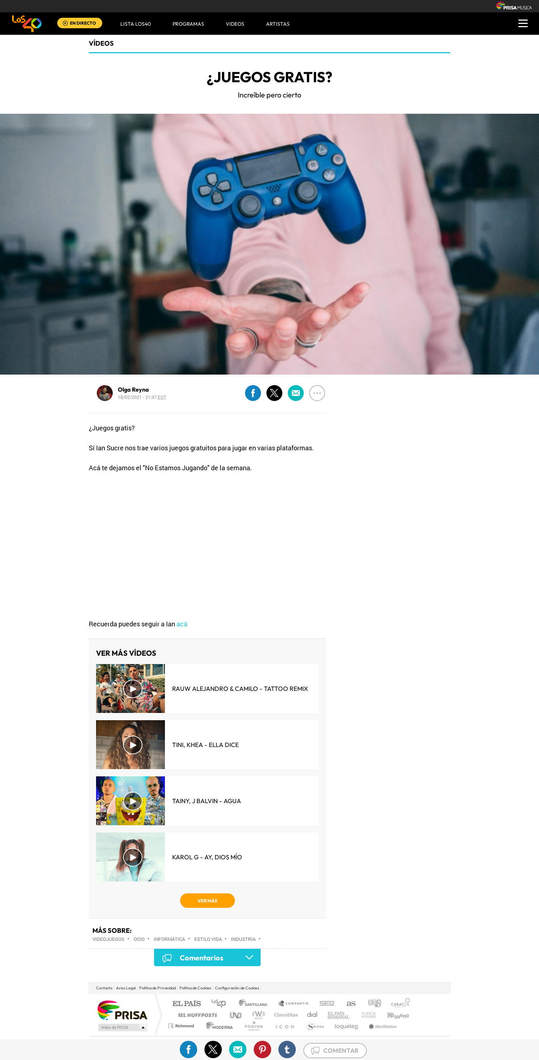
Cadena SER (325, 1004)
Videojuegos (108, 939)
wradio (257, 1014)
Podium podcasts (253, 1025)
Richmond (181, 1025)
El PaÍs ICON (284, 1025)
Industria (243, 939)
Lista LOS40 (135, 24)
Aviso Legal (126, 987)
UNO (236, 1014)
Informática (169, 939)
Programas (188, 24)
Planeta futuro (366, 1014)
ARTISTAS (278, 24)
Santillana (255, 1004)
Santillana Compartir (293, 1004)
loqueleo (347, 1025)
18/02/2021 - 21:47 (142, 397)
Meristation (381, 1025)
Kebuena (392, 1014)
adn (371, 1004)
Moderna (218, 1025)
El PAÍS (186, 1004)
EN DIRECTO (83, 23)
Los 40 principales (221, 1004)
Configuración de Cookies (237, 987)
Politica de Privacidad (157, 987)
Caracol (398, 1004)
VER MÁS (207, 900)
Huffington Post (196, 1014)
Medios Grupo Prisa (122, 1027)
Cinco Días (285, 1014)
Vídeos (101, 43)
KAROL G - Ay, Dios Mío (207, 857)
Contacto (104, 987)
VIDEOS (235, 24)
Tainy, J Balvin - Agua (206, 801)
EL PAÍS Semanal (339, 1014)
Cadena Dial (312, 1014)
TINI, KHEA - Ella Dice (205, 744)
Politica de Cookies (195, 987)
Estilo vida (208, 939)
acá (182, 623)
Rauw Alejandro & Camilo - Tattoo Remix (240, 688)
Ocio (139, 939)
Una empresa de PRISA (122, 1010)
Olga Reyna (133, 389)
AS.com (348, 1004)
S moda (314, 1025)
